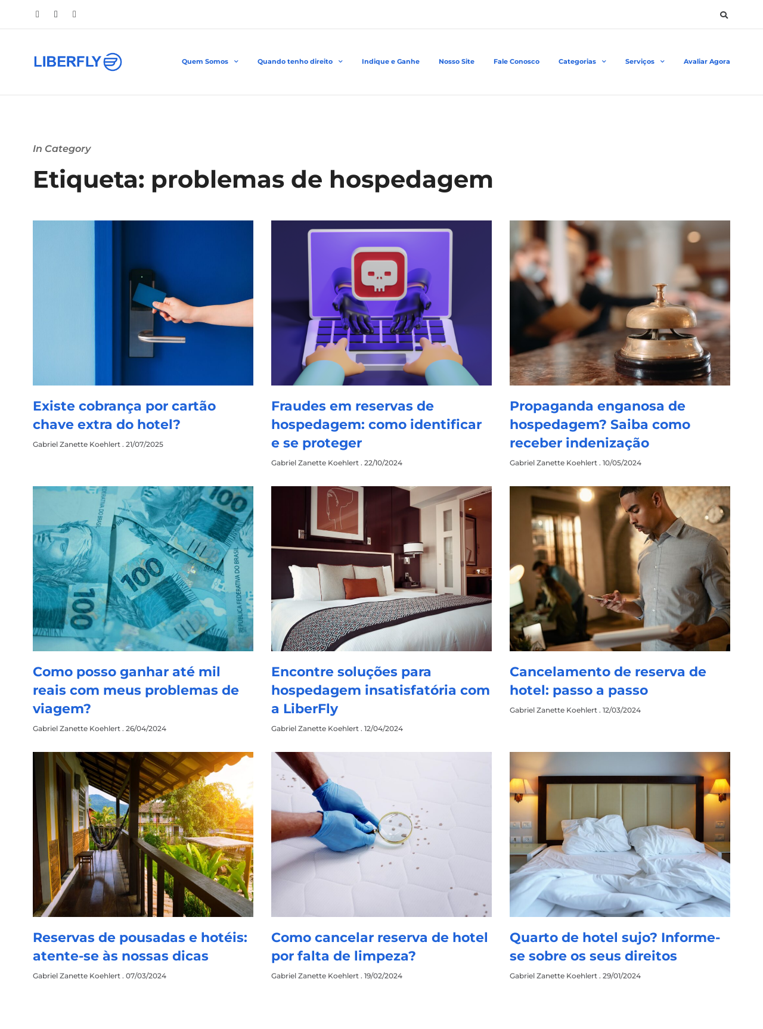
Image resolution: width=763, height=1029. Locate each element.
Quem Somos (210, 62)
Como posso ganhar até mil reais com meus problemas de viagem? (136, 690)
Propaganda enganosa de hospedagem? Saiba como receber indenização (600, 424)
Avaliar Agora (707, 61)
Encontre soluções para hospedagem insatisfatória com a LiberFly (380, 690)
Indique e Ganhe (391, 61)
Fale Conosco (516, 61)
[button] (723, 14)
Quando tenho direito (300, 62)
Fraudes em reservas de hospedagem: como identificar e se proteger (376, 424)
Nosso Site (456, 61)
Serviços (645, 62)
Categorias (582, 62)
